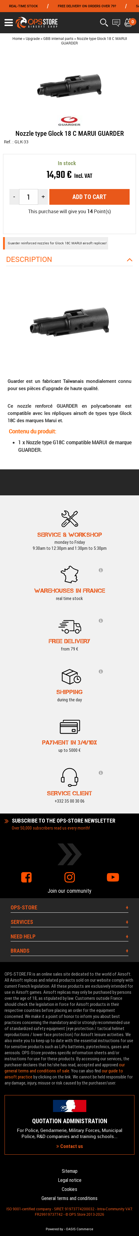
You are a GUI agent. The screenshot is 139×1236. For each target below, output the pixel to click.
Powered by (54, 1229)
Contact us (69, 1146)
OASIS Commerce (79, 1229)
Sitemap (70, 1171)
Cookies (69, 1189)
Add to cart (89, 197)
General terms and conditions (69, 1198)
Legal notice (69, 1180)
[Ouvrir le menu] (9, 23)
